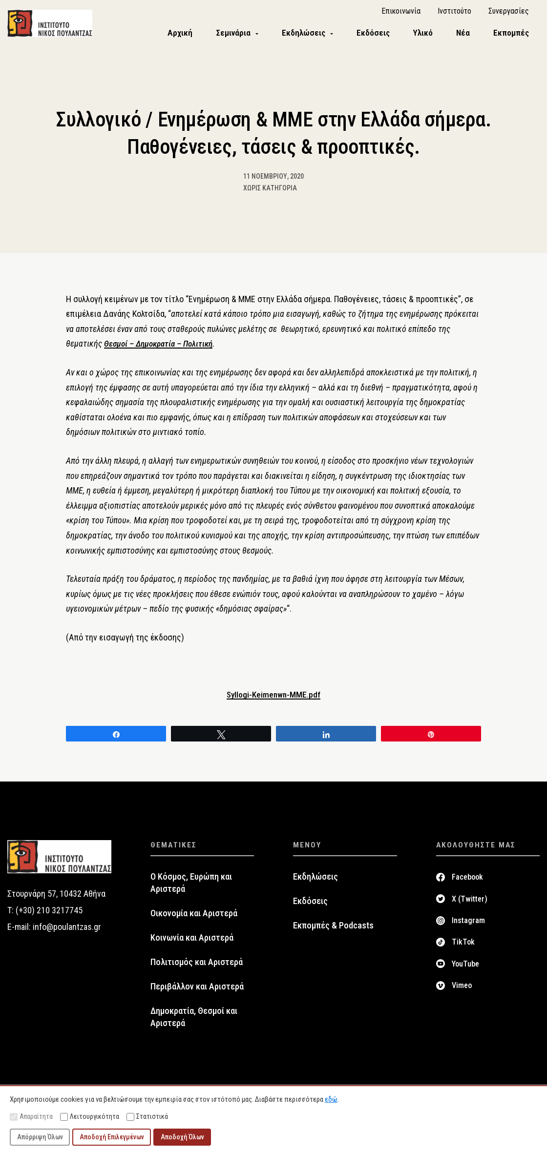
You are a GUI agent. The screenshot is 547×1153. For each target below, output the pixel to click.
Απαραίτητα (31, 1116)
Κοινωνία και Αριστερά (191, 945)
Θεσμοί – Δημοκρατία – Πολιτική (162, 351)
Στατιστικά (147, 1116)
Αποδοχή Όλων (182, 1137)
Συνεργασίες (508, 15)
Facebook (467, 884)
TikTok (463, 949)
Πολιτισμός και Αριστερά (196, 969)
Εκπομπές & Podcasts (333, 932)
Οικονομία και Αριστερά (193, 920)
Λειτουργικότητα (89, 1116)
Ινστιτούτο (454, 15)
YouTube (465, 971)
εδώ (331, 1099)
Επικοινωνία (401, 15)
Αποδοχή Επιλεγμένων (112, 1137)
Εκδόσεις (310, 908)
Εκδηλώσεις (315, 884)
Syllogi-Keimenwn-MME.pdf (273, 702)
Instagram (468, 927)
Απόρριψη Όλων (40, 1137)
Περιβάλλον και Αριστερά (197, 993)
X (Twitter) (469, 906)
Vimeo (462, 992)
